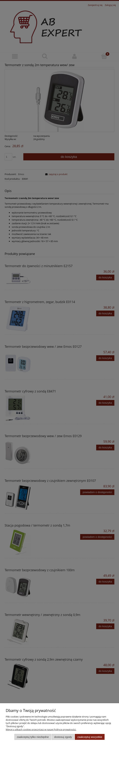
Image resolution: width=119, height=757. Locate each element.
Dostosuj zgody (63, 736)
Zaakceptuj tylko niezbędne (33, 736)
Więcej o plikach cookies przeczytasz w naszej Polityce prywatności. (41, 729)
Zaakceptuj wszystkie (89, 736)
